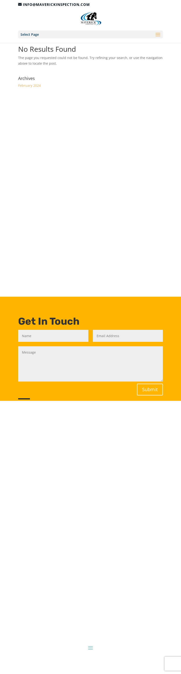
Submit (150, 389)
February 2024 (29, 85)
